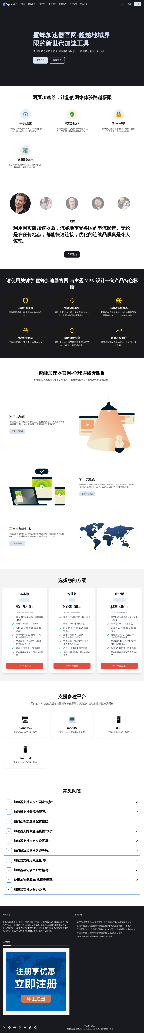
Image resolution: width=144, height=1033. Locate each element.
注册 (137, 4)
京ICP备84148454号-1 (104, 1029)
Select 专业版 (72, 666)
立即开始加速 (17, 431)
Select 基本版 (24, 666)
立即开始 (72, 254)
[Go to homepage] (10, 4)
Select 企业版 (119, 666)
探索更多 (57, 60)
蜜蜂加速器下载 (72, 1029)
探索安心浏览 (87, 494)
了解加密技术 (17, 543)
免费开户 (40, 60)
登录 (129, 4)
